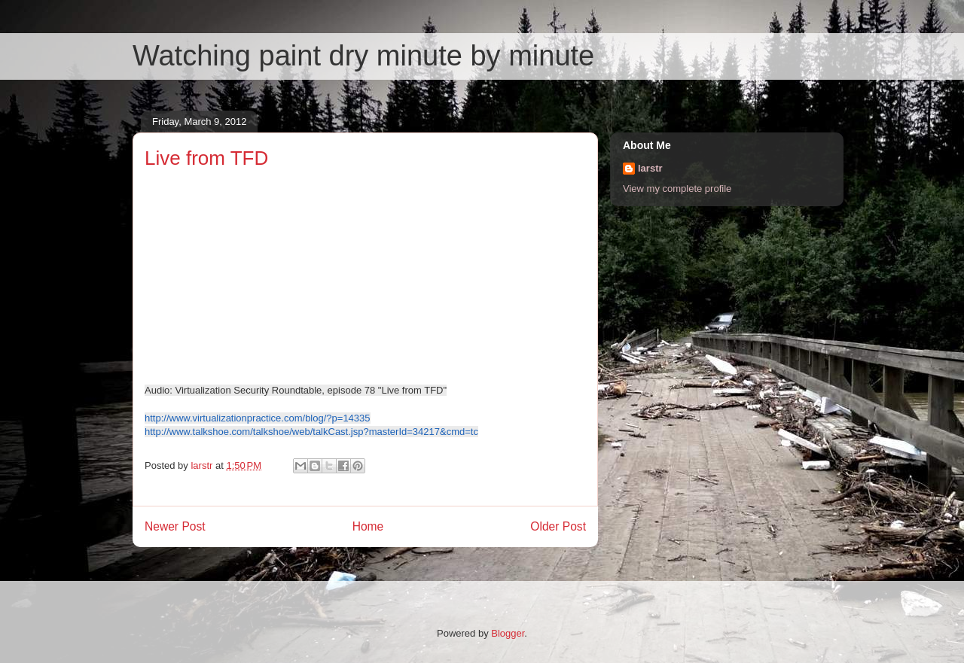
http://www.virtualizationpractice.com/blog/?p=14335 (258, 418)
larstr (650, 168)
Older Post (558, 526)
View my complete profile (677, 188)
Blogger (507, 633)
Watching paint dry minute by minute (363, 55)
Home (368, 526)
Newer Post (175, 526)
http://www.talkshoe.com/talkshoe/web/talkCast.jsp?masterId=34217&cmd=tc (311, 431)
